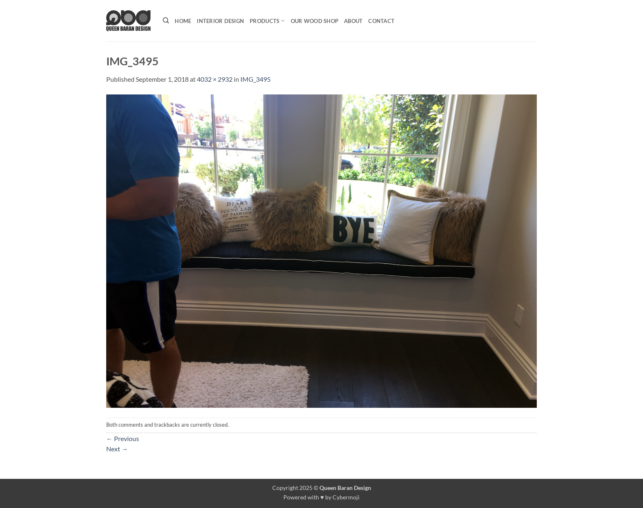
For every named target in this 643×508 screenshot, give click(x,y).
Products (267, 21)
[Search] (166, 20)
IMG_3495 (255, 79)
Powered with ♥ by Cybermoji (321, 497)
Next (117, 449)
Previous (122, 438)
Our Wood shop (314, 21)
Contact (381, 21)
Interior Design (220, 21)
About (353, 21)
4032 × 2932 (215, 79)
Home (183, 21)
